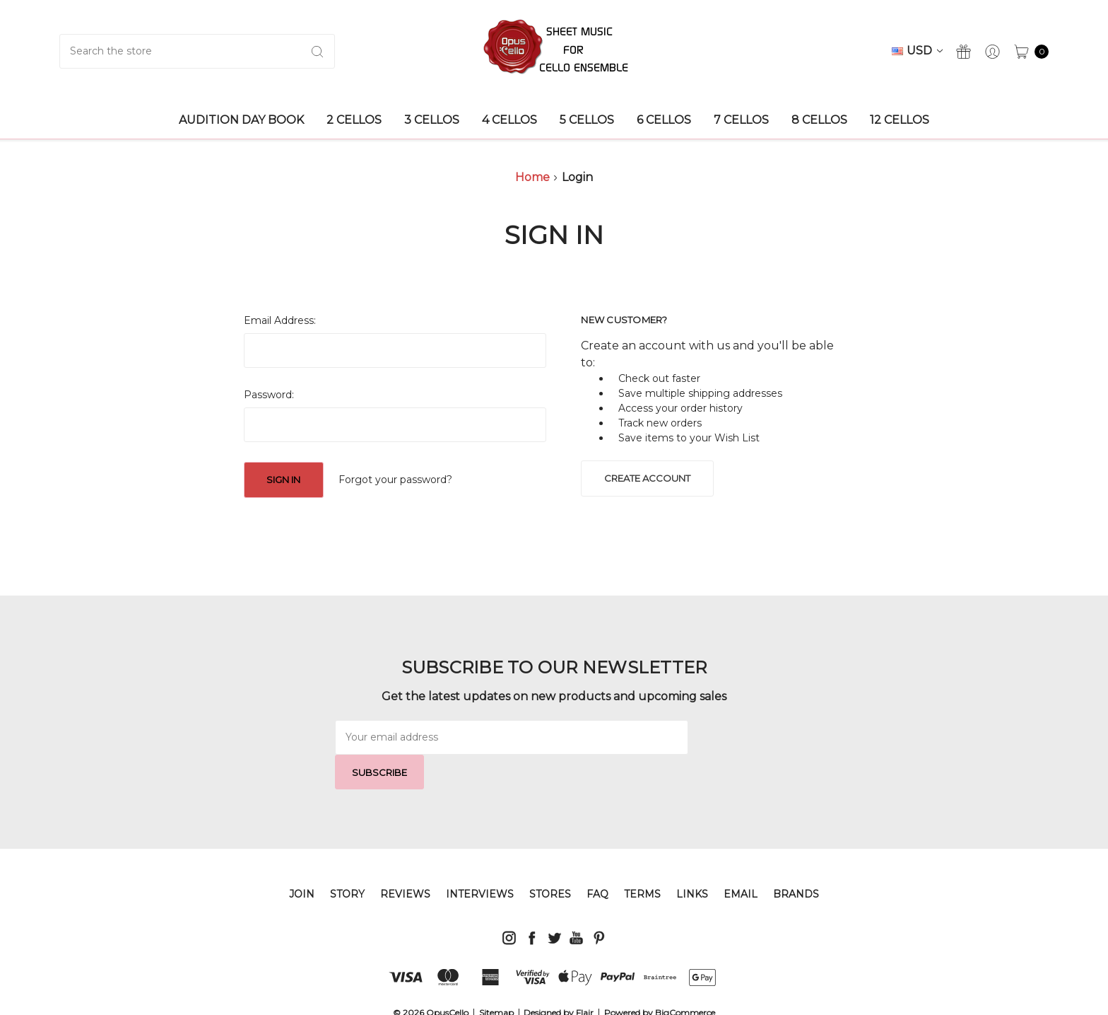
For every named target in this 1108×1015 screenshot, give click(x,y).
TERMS (642, 859)
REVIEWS (405, 859)
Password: (269, 394)
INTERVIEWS (480, 859)
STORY (347, 859)
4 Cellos (509, 120)
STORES (550, 859)
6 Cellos (664, 120)
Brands (796, 859)
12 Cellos (899, 120)
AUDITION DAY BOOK (241, 120)
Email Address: (280, 320)
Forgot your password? (395, 479)
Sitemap (496, 978)
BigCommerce (685, 978)
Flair (585, 978)
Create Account (647, 478)
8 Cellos (819, 120)
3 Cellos (431, 120)
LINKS (692, 859)
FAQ (597, 859)
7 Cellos (741, 120)
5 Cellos (587, 120)
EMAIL (741, 859)
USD (917, 50)
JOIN (301, 859)
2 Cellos (354, 120)
